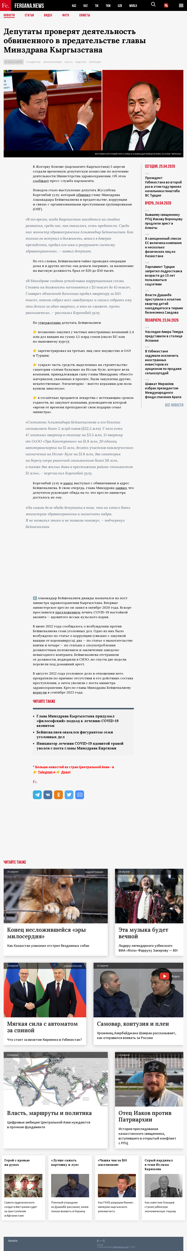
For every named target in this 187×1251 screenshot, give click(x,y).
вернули (40, 692)
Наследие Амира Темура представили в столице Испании (164, 336)
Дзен (65, 773)
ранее (68, 483)
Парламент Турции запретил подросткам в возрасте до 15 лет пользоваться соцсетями (163, 275)
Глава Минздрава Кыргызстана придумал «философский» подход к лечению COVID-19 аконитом (80, 721)
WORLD (136, 5)
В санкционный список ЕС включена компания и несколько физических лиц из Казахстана (163, 247)
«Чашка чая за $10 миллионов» (114, 1164)
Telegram (45, 773)
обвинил (83, 195)
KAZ (74, 5)
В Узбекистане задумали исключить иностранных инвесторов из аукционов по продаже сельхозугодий (163, 362)
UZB (122, 5)
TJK (98, 5)
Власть (68, 62)
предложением (67, 612)
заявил (121, 488)
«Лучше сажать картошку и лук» (67, 1164)
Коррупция (95, 62)
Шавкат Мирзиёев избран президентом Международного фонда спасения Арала (163, 390)
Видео (49, 15)
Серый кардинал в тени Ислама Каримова (161, 1166)
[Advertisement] (93, 834)
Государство (33, 62)
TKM (110, 5)
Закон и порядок (52, 62)
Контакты (13, 1240)
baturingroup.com (121, 1247)
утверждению (49, 323)
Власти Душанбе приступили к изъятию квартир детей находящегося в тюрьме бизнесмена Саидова (164, 304)
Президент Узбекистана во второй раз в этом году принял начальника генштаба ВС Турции (163, 186)
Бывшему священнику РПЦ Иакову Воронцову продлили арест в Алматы (163, 221)
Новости (9, 15)
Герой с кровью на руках (19, 1164)
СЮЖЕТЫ (87, 15)
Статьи (30, 15)
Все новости (174, 405)
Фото (67, 15)
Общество (80, 62)
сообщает (41, 181)
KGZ (86, 5)
